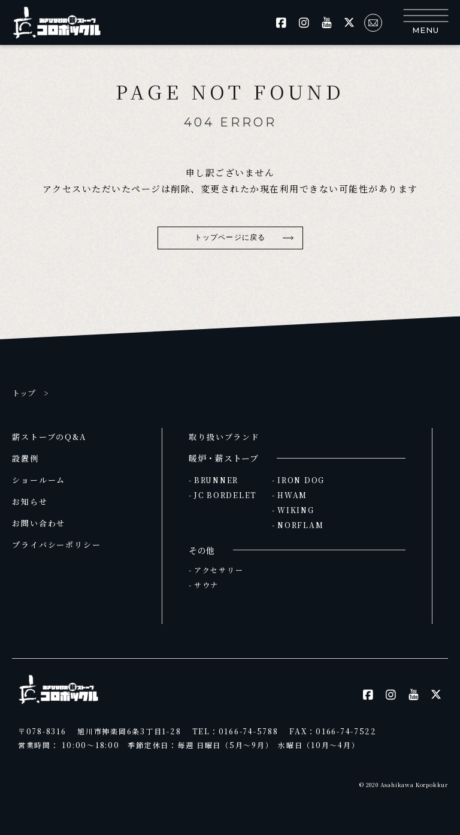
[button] (425, 22)
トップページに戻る (230, 237)
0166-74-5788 (249, 731)
